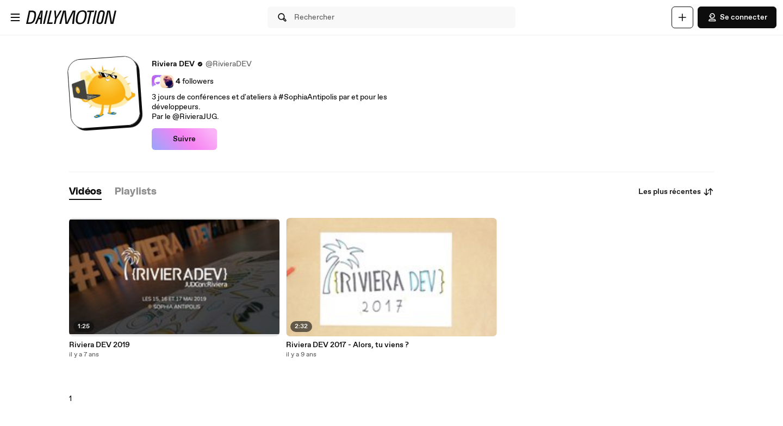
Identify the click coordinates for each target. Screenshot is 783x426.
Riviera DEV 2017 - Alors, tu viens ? (347, 345)
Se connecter (737, 17)
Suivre (184, 139)
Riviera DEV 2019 (99, 345)
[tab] (85, 192)
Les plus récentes (676, 191)
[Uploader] (682, 17)
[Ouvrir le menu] (15, 17)
